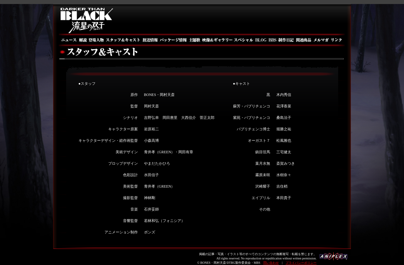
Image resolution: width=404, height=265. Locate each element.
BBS (272, 40)
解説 (82, 40)
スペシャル (243, 40)
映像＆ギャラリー (217, 40)
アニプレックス (333, 258)
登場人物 (96, 40)
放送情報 (150, 40)
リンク (337, 40)
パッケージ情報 (173, 40)
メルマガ (321, 40)
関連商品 (304, 40)
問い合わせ (271, 262)
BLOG (260, 40)
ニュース (68, 40)
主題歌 (194, 40)
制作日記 (286, 40)
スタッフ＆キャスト (123, 40)
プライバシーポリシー (301, 262)
